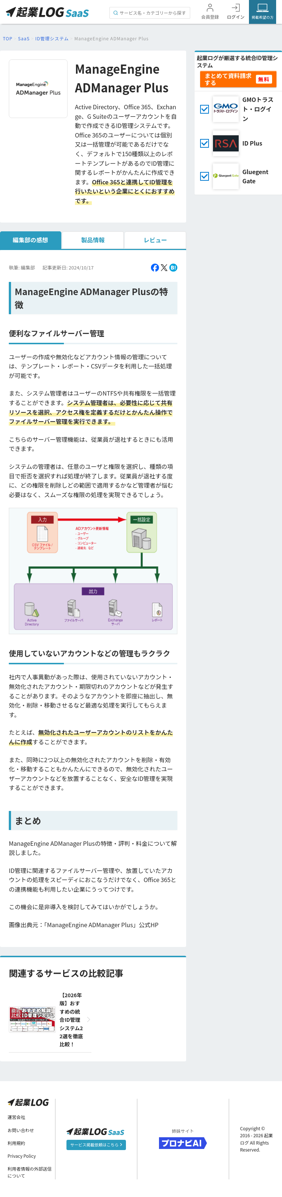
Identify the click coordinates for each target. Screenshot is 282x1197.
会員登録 (210, 17)
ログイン (236, 17)
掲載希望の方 (263, 17)
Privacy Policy (22, 1156)
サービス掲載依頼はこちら (96, 1145)
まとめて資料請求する (228, 79)
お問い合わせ (21, 1130)
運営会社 (16, 1117)
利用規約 (16, 1143)
